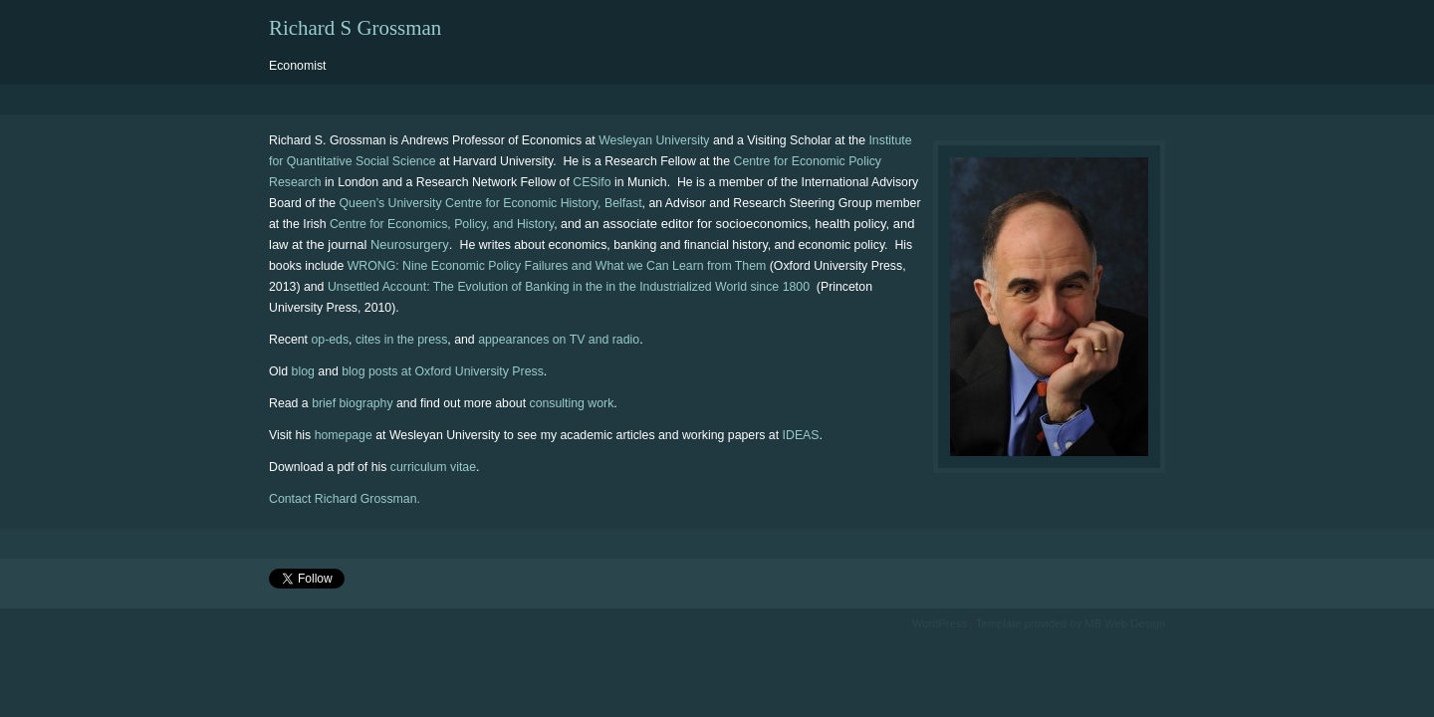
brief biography (352, 403)
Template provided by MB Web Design (1070, 623)
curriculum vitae (433, 467)
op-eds (330, 340)
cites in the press (401, 340)
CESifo (591, 182)
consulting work (571, 403)
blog (303, 371)
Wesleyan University (653, 140)
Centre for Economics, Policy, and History (442, 224)
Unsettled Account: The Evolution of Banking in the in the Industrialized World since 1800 (571, 287)
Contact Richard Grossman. (344, 499)
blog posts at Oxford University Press (443, 371)
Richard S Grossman (355, 28)
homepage (343, 435)
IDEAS (801, 435)
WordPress (939, 623)
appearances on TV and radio (558, 340)
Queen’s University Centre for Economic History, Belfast (491, 203)
